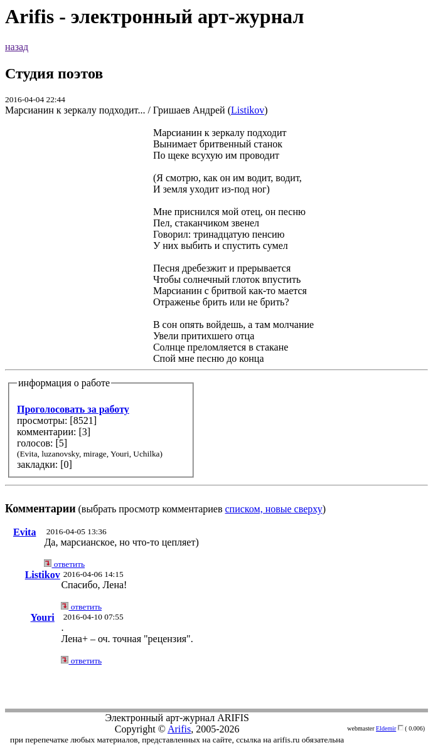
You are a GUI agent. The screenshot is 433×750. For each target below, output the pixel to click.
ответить (64, 564)
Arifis (179, 729)
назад (16, 46)
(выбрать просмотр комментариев (216, 320)
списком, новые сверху (274, 509)
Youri (43, 617)
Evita (24, 532)
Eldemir (386, 728)
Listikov (247, 110)
